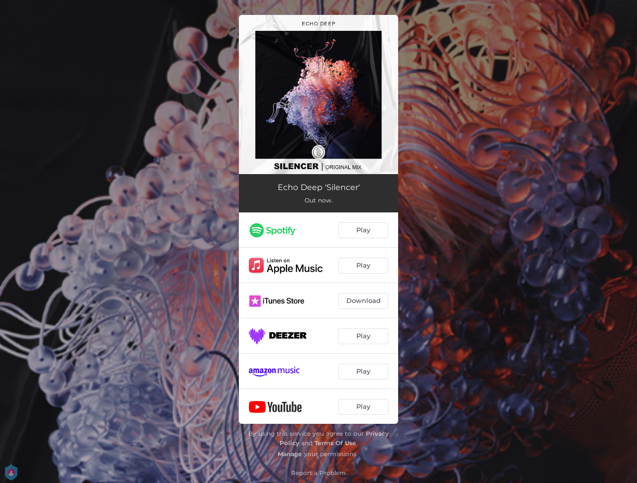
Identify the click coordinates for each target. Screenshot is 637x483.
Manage (290, 454)
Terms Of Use (335, 443)
